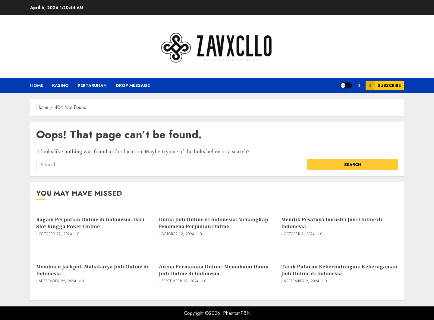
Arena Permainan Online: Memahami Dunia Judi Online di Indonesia (214, 270)
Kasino (60, 85)
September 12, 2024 (180, 281)
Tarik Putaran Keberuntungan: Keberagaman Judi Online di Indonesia (339, 270)
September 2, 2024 (301, 281)
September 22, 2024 (57, 281)
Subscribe (383, 85)
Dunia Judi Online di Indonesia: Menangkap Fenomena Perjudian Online (213, 222)
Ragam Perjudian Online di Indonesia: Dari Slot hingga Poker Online (90, 222)
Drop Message (133, 85)
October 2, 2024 (299, 234)
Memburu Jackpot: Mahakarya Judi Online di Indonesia (92, 270)
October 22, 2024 (55, 234)
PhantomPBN (236, 313)
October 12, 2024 (178, 234)
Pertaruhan (92, 85)
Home (36, 85)
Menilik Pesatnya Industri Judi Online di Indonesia (331, 222)
